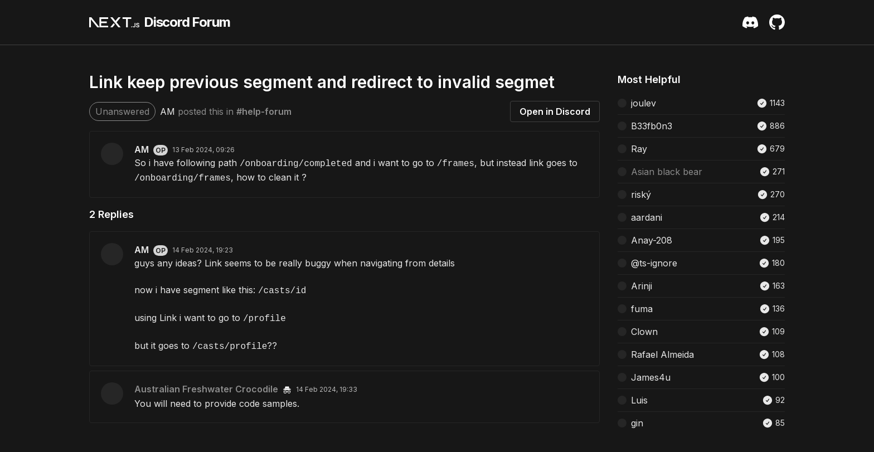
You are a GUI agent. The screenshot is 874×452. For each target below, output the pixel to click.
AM (167, 111)
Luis (639, 400)
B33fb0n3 (651, 126)
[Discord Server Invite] (750, 22)
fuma (642, 308)
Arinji (641, 285)
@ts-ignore (654, 263)
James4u (651, 377)
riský (641, 194)
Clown (644, 331)
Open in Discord (554, 111)
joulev (643, 103)
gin (637, 423)
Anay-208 (651, 240)
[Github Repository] (777, 22)
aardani (646, 217)
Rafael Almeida (662, 354)
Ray (639, 148)
